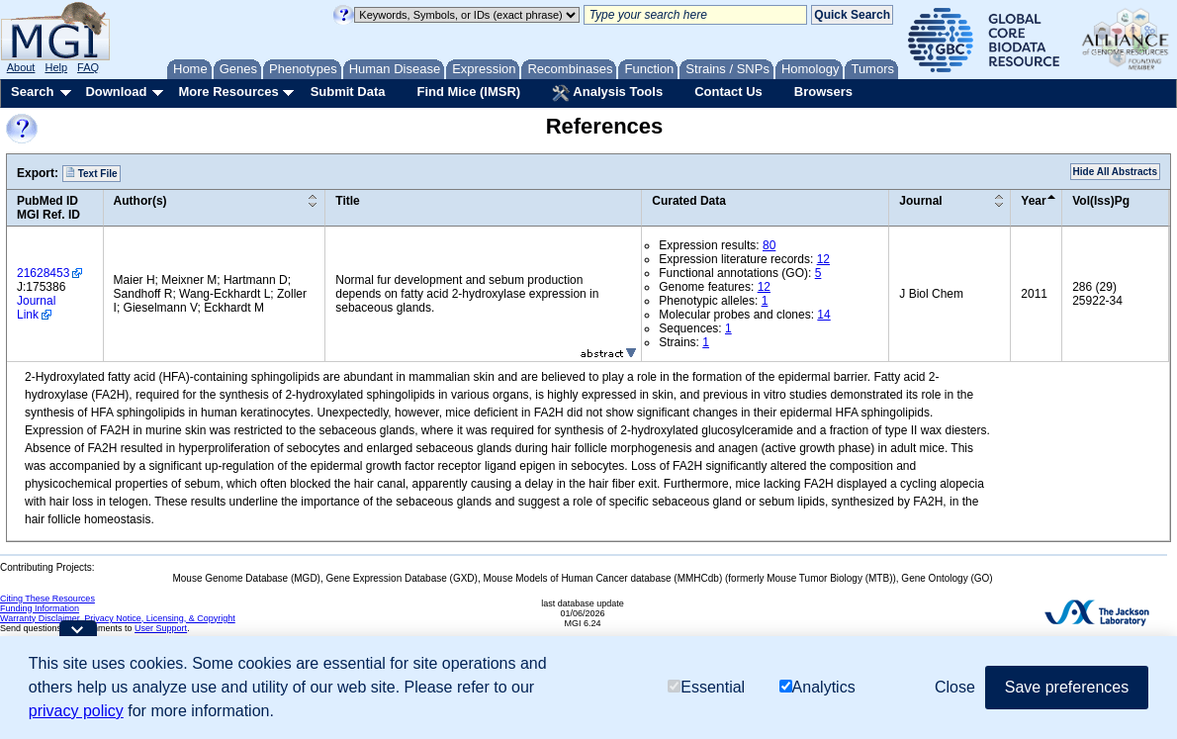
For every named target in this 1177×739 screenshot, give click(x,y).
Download (115, 91)
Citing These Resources (47, 598)
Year (1033, 201)
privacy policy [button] (76, 710)
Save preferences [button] (1067, 687)
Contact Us (728, 91)
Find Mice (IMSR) (468, 91)
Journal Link (36, 308)
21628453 (43, 273)
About (21, 67)
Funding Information (39, 608)
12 (823, 259)
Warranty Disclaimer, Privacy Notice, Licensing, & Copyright (117, 618)
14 (823, 315)
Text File (91, 173)
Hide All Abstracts (1115, 171)
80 (769, 245)
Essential (706, 687)
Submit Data (348, 91)
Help (56, 67)
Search (32, 91)
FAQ (88, 67)
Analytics (817, 687)
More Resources (228, 91)
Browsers (823, 91)
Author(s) (140, 201)
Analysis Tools (607, 93)
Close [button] (955, 687)
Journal (920, 201)
